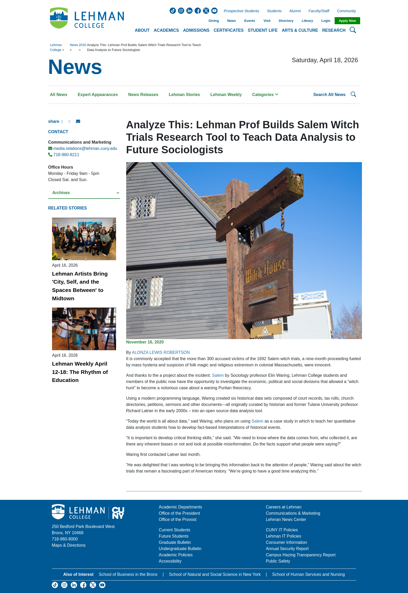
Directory (286, 21)
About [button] (142, 30)
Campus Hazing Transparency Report (301, 555)
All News (58, 94)
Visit (267, 21)
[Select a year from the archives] (84, 193)
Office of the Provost (177, 519)
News (231, 21)
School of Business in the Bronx (128, 574)
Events (249, 21)
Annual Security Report (287, 548)
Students (274, 11)
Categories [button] (265, 94)
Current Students (174, 530)
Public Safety (278, 561)
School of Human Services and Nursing (308, 574)
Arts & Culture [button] (300, 30)
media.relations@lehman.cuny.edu (82, 148)
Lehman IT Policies (283, 536)
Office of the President (179, 513)
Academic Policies (176, 555)
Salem (218, 375)
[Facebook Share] (65, 123)
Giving (213, 21)
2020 (82, 45)
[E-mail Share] (79, 123)
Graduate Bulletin (175, 542)
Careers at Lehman (284, 507)
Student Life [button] (263, 30)
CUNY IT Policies (282, 530)
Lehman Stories (184, 94)
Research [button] (334, 30)
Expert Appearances (98, 94)
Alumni (295, 11)
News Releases (143, 94)
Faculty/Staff (319, 11)
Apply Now (347, 21)
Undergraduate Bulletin (180, 548)
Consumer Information (286, 542)
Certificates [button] (229, 30)
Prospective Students (240, 11)
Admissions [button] (196, 30)
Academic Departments (180, 507)
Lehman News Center (286, 519)
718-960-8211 (63, 154)
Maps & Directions (69, 545)
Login (325, 21)
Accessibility (170, 561)
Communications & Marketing (293, 513)
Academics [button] (166, 30)
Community (348, 11)
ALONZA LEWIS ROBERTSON (161, 352)
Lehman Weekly (226, 94)
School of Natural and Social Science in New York (214, 574)
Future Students (173, 536)
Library (307, 21)
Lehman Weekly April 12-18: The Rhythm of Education (80, 372)
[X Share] (72, 123)
